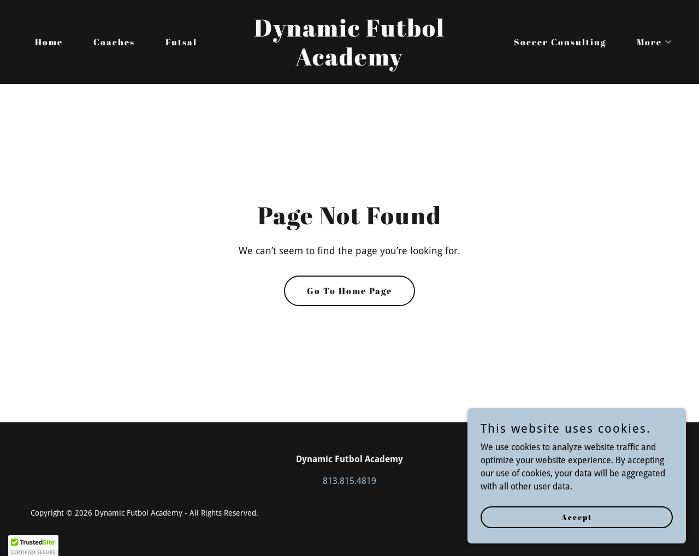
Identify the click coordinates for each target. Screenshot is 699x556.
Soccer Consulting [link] (560, 42)
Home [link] (49, 42)
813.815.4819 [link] (349, 481)
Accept (577, 517)
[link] (350, 62)
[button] (650, 42)
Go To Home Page (349, 291)
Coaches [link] (114, 42)
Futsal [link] (181, 42)
